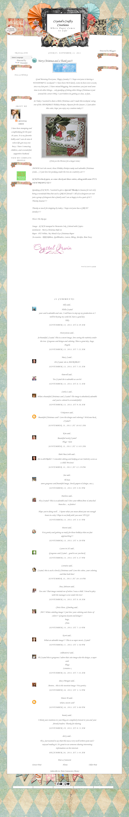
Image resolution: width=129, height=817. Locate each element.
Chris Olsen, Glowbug (64, 607)
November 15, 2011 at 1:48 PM (67, 645)
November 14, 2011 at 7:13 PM (67, 627)
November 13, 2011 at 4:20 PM (67, 540)
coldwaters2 (64, 653)
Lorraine (64, 566)
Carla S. (65, 392)
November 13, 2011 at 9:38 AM (67, 404)
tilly (64, 305)
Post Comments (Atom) (70, 771)
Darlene (64, 496)
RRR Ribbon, (47, 237)
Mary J (65, 357)
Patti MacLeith (64, 454)
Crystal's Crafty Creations (62, 23)
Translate (21, 63)
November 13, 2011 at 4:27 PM (67, 558)
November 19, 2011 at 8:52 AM (67, 728)
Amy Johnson (64, 586)
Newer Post (36, 765)
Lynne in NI (64, 548)
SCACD (35, 179)
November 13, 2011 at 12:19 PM (67, 467)
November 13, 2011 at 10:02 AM (67, 425)
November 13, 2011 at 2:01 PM (67, 488)
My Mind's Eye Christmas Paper (61, 233)
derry (65, 736)
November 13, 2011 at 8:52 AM (67, 384)
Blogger (112, 51)
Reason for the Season (76, 104)
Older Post (93, 765)
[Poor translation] (67, 784)
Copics (80, 226)
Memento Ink (60, 226)
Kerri (64, 635)
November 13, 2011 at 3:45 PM (67, 520)
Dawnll (65, 374)
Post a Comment (64, 760)
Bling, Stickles (77, 237)
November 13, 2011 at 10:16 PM (67, 578)
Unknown (64, 412)
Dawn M (64, 698)
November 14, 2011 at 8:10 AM (67, 599)
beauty (64, 715)
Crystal (22, 121)
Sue (64, 475)
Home (65, 765)
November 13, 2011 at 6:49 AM (67, 325)
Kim (64, 433)
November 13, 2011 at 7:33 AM (67, 366)
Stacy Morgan (64, 681)
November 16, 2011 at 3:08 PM (67, 707)
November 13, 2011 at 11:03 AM (67, 446)
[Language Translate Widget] (21, 57)
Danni (64, 527)
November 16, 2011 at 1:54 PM (67, 690)
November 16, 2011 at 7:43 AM (67, 673)
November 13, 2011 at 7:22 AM (67, 349)
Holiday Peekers (59, 104)
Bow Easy (88, 237)
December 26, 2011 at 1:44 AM (67, 752)
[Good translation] (59, 784)
